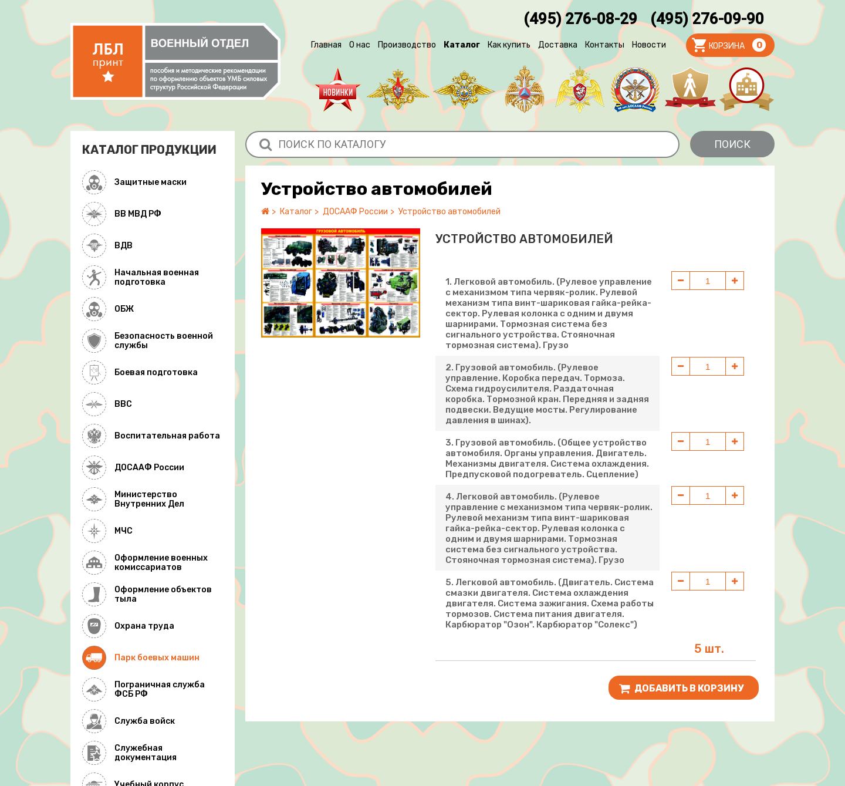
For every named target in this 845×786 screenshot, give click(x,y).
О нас (359, 45)
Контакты (604, 45)
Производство (407, 45)
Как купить (509, 45)
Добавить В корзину (681, 688)
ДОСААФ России (355, 212)
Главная (326, 45)
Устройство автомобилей (449, 212)
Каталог (462, 45)
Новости (649, 45)
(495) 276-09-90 (707, 19)
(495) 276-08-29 (580, 19)
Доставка (557, 45)
